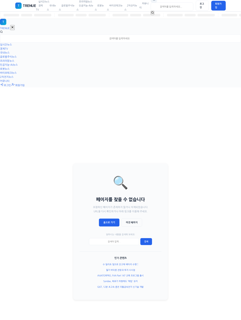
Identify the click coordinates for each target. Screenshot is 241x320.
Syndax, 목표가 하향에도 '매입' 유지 (120, 281)
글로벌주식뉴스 (67, 7)
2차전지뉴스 (130, 7)
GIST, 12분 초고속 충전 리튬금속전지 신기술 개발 (120, 287)
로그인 (202, 6)
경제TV (39, 7)
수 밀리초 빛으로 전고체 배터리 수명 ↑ (120, 264)
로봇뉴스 (99, 7)
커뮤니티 (144, 5)
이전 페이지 (132, 222)
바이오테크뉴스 (115, 7)
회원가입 (218, 6)
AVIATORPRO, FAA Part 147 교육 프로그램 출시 (120, 275)
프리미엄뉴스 (7, 61)
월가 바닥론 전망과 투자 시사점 (120, 270)
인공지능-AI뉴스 (84, 7)
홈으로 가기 (109, 222)
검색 (146, 241)
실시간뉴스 (6, 44)
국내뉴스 (51, 7)
